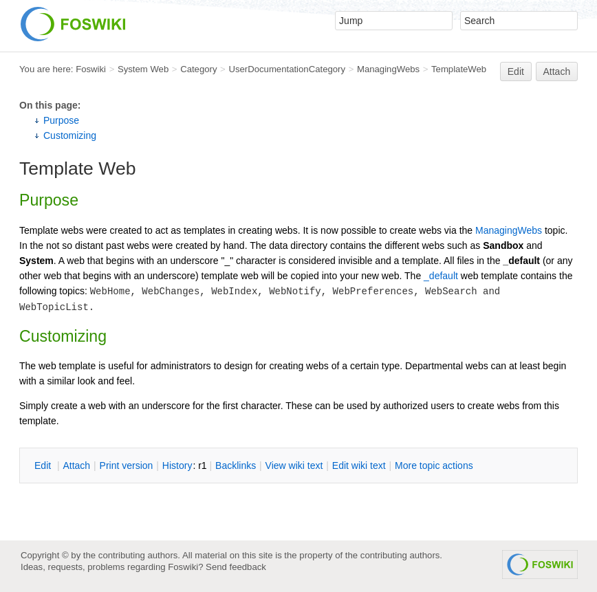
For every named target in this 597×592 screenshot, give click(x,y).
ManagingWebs (388, 69)
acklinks (235, 465)
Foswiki (91, 69)
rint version (126, 465)
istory (177, 465)
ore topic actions (434, 465)
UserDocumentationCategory (286, 69)
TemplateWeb (458, 69)
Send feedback (236, 567)
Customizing (69, 135)
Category (198, 69)
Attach (557, 71)
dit (44, 465)
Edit (516, 71)
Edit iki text (359, 465)
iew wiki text (294, 465)
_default (441, 275)
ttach (76, 465)
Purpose (61, 120)
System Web (143, 69)
